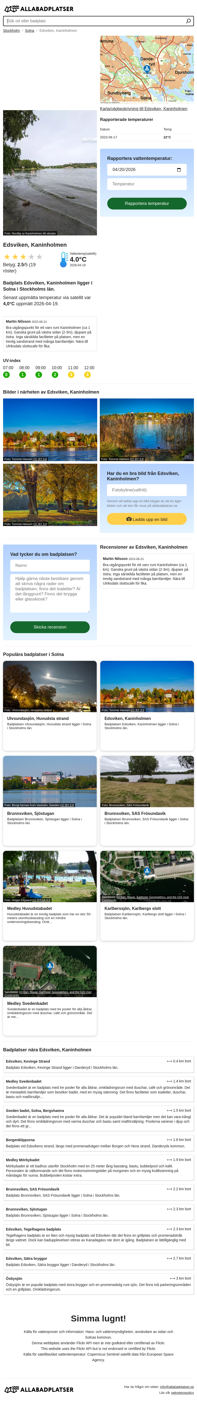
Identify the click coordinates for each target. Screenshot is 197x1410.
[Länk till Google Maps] (147, 73)
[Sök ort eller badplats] (188, 21)
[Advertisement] (50, 72)
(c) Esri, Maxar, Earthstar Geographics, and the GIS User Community (145, 898)
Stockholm (11, 30)
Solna (29, 30)
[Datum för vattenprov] (147, 170)
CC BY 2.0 (67, 805)
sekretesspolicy (182, 1393)
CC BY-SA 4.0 (41, 900)
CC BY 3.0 (40, 459)
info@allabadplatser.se (177, 1387)
